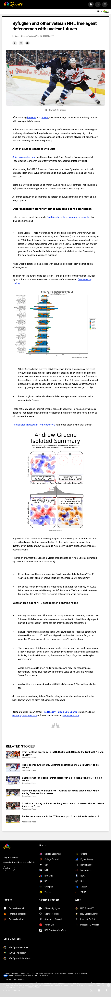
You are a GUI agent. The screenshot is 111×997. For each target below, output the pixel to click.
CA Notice (29, 975)
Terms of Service (41, 975)
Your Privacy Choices (16, 975)
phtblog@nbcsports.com (24, 715)
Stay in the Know (10, 858)
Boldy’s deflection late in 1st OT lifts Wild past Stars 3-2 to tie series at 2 (60, 816)
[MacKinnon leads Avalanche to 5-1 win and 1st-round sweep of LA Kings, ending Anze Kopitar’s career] (13, 793)
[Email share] (27, 43)
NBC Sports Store (46, 974)
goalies (44, 117)
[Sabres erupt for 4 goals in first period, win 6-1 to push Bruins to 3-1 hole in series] (13, 780)
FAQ (37, 974)
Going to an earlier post (24, 157)
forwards (31, 117)
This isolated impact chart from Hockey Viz (34, 424)
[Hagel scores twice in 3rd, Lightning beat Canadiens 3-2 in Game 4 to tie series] (13, 767)
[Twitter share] (21, 43)
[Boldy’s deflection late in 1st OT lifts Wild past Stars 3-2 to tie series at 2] (13, 819)
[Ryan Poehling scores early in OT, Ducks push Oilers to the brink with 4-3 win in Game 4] (13, 755)
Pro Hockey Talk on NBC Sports (60, 712)
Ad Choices (68, 974)
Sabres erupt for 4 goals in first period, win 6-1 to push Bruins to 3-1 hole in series (62, 779)
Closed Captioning (27, 974)
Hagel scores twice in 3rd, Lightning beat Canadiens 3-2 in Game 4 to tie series (60, 766)
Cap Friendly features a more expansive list (68, 217)
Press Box (59, 974)
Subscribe (9, 868)
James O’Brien (21, 36)
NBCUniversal (19, 980)
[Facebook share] (14, 43)
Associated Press (29, 758)
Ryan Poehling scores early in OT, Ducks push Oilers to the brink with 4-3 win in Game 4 (62, 753)
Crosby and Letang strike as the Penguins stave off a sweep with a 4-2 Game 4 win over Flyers (63, 805)
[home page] (13, 4)
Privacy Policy (80, 974)
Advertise (7, 974)
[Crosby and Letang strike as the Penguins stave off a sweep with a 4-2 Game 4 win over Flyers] (13, 806)
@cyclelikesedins (70, 715)
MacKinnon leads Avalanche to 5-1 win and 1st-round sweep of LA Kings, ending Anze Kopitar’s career (60, 792)
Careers (15, 974)
